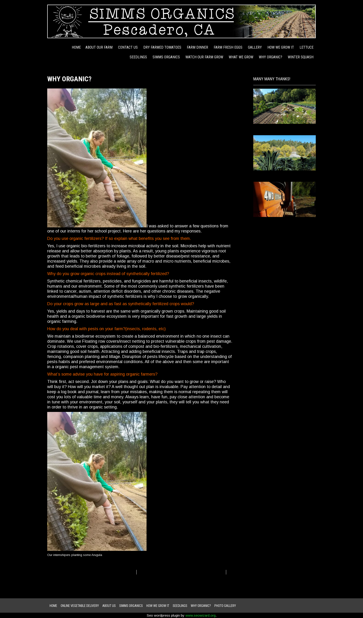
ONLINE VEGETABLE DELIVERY (80, 606)
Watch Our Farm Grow (204, 57)
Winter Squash (300, 57)
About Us (109, 606)
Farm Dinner (197, 47)
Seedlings (138, 57)
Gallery (255, 47)
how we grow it (280, 47)
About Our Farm (99, 47)
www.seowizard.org (200, 615)
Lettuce (306, 47)
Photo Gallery (225, 606)
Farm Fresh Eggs (228, 47)
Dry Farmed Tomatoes (162, 47)
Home (76, 47)
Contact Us (128, 47)
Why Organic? (270, 57)
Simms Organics (166, 57)
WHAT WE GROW (241, 57)
